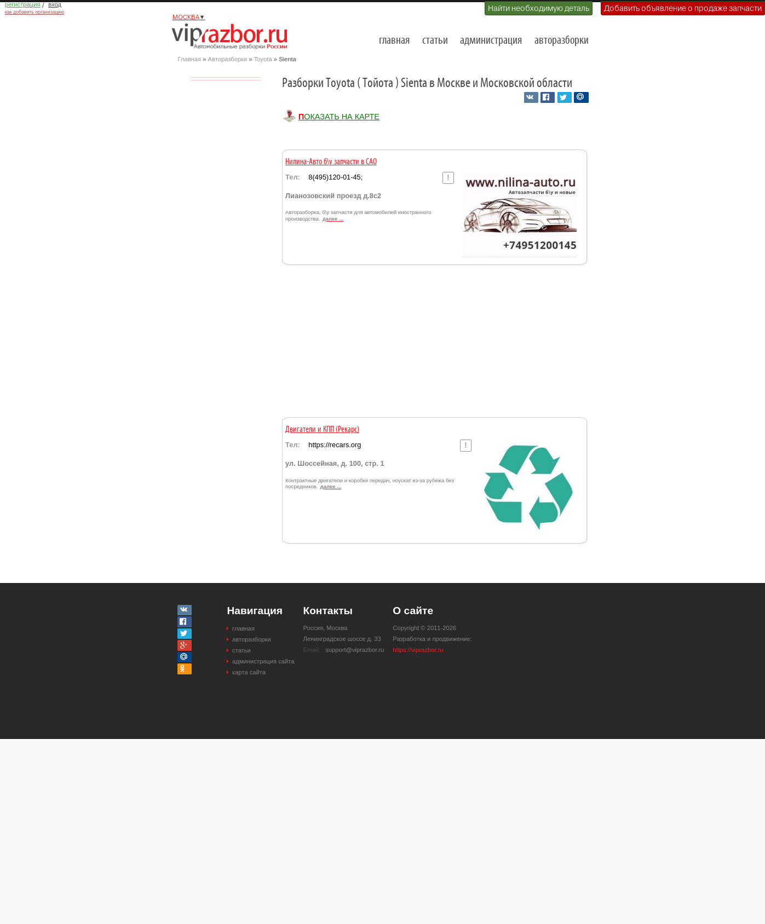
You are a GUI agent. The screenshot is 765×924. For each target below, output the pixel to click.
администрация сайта (263, 661)
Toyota (263, 59)
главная (394, 40)
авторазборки (561, 40)
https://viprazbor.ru (418, 649)
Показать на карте (338, 116)
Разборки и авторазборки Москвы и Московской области (232, 36)
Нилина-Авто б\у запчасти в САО (331, 162)
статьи (435, 40)
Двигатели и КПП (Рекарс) (322, 429)
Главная (190, 59)
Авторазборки (228, 59)
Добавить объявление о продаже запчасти (683, 8)
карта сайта (249, 672)
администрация (491, 40)
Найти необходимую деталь (538, 8)
